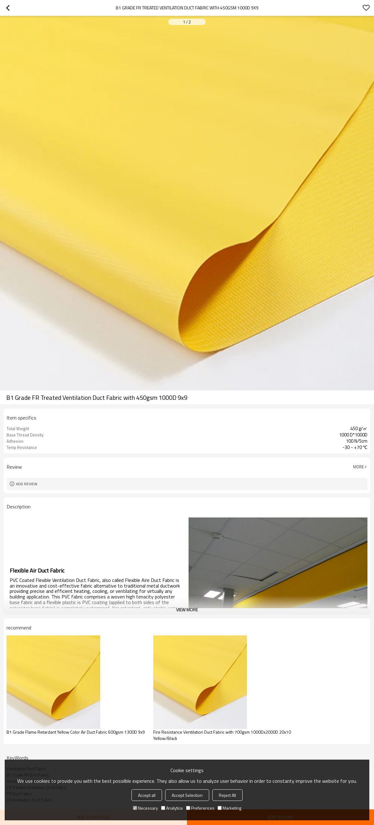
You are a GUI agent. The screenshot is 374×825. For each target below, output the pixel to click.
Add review (26, 484)
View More (187, 609)
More (358, 467)
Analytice (172, 808)
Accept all (146, 795)
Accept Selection (187, 795)
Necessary (145, 808)
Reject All (227, 795)
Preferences (200, 808)
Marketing (229, 808)
